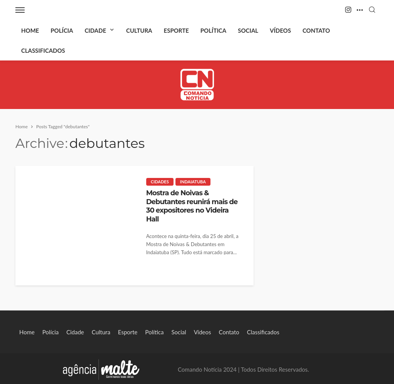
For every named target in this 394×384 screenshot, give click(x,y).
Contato (316, 30)
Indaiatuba (193, 181)
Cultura (139, 30)
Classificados (43, 50)
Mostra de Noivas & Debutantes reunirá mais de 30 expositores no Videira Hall (192, 206)
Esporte (176, 30)
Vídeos (280, 30)
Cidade (95, 30)
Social (248, 30)
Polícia (61, 30)
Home (30, 30)
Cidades (160, 181)
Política (213, 30)
